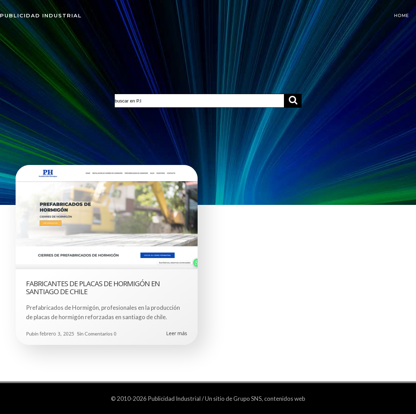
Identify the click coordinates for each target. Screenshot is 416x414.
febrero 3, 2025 (57, 333)
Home (401, 15)
